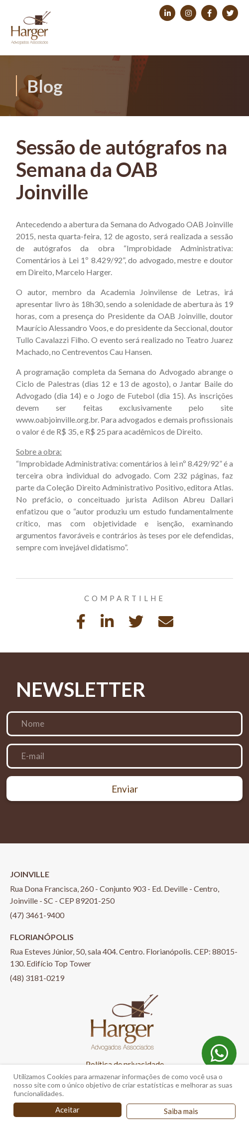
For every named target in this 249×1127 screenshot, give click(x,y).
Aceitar (67, 1109)
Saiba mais (181, 1111)
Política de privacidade (125, 1064)
